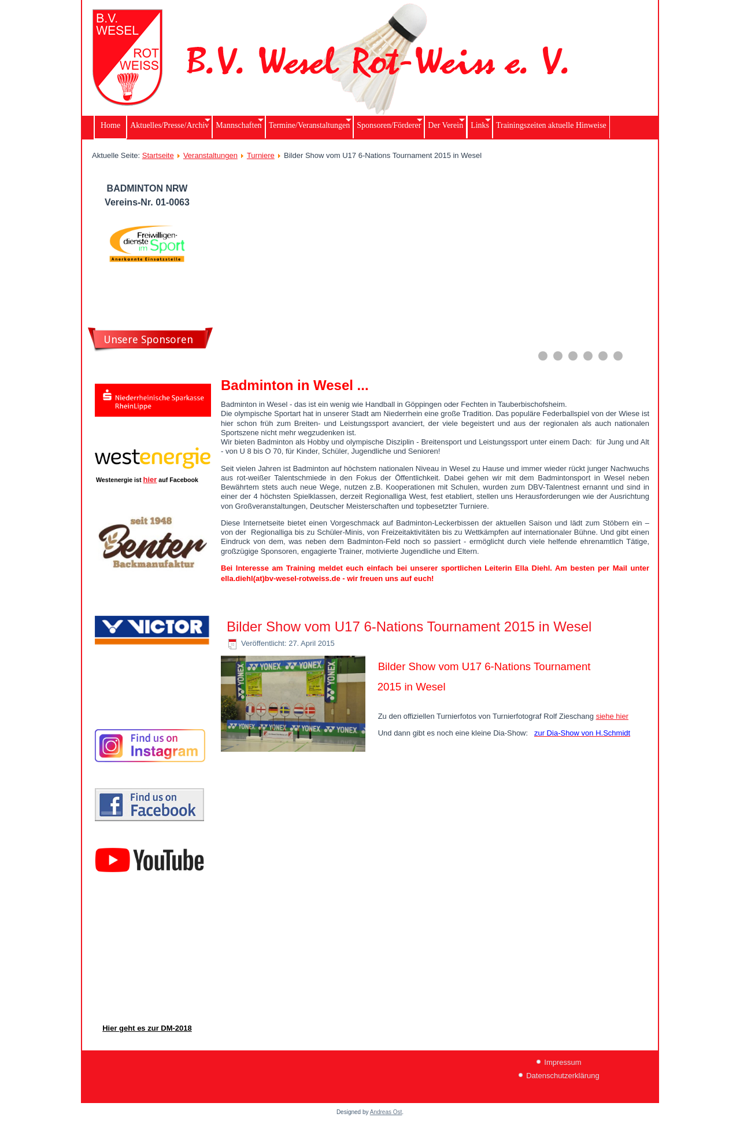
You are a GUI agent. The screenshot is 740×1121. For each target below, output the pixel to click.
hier (150, 479)
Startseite (158, 155)
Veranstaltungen (210, 155)
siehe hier (612, 716)
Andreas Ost (386, 1112)
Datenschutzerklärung (562, 1075)
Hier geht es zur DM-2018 (147, 1028)
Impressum (562, 1062)
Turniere (261, 155)
